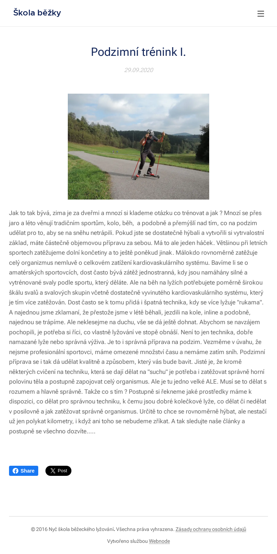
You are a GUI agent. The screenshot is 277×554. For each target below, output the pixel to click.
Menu (261, 13)
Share (24, 471)
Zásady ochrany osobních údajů (211, 529)
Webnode (159, 541)
